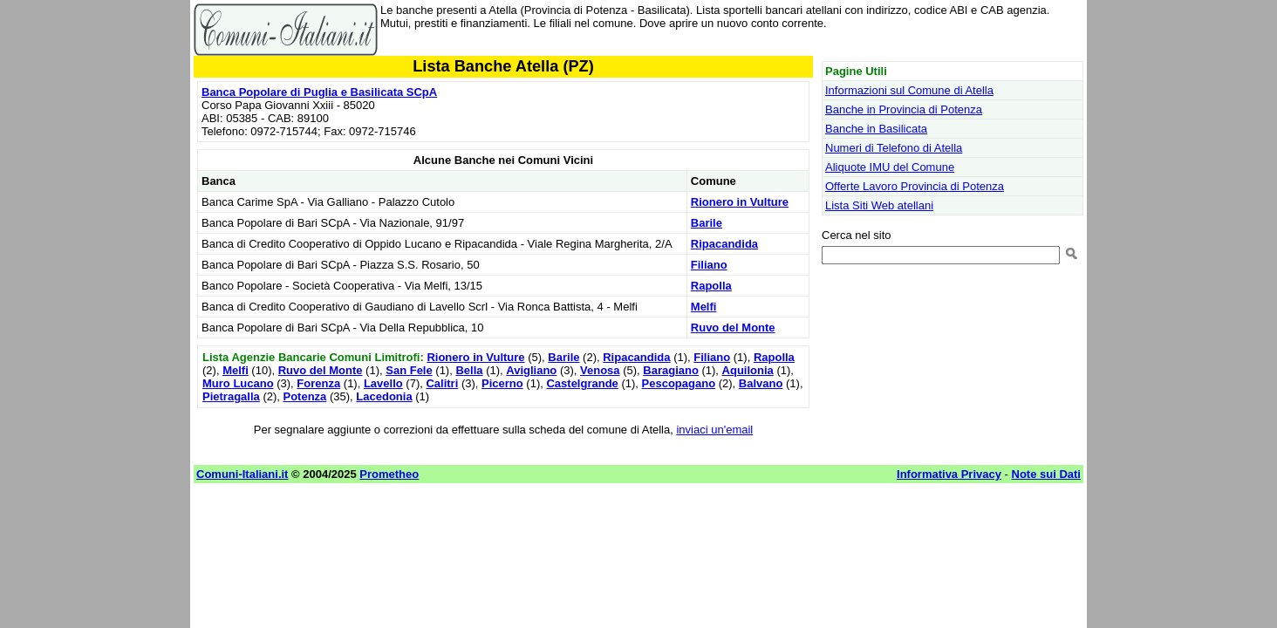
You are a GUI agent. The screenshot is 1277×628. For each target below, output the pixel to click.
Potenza (305, 396)
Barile (706, 222)
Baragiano (671, 370)
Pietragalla (231, 396)
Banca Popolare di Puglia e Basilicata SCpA (319, 92)
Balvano (761, 383)
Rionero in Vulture (740, 201)
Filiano (709, 264)
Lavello (383, 383)
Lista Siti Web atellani (879, 205)
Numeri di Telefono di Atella (893, 147)
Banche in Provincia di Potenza (903, 109)
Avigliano (531, 370)
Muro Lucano (238, 383)
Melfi (704, 306)
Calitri (442, 383)
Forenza (318, 383)
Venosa (600, 370)
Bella (468, 370)
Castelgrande (582, 383)
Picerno (502, 383)
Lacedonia (384, 396)
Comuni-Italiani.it (242, 474)
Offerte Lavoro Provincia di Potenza (914, 186)
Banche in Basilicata (876, 128)
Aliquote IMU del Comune (889, 167)
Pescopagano (679, 383)
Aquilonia (748, 370)
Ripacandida (724, 243)
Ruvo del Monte (733, 327)
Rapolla (711, 285)
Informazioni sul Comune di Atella (909, 90)
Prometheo (389, 474)
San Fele (409, 370)
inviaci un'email (714, 429)
